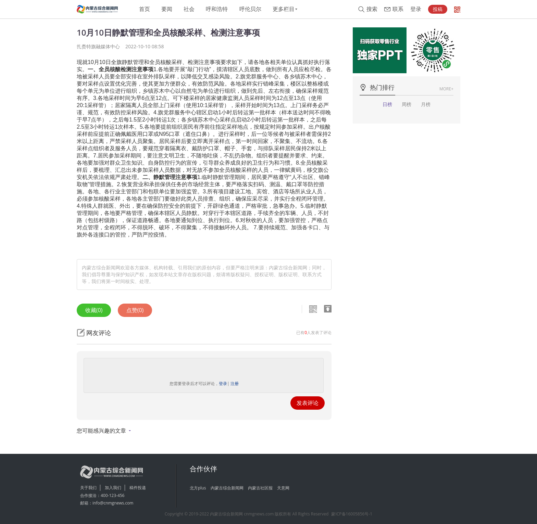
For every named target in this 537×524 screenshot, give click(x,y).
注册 (234, 383)
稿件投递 (137, 487)
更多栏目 (284, 9)
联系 (397, 9)
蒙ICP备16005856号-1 (351, 514)
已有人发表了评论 (314, 332)
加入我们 (113, 487)
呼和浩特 (217, 9)
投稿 (437, 9)
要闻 (166, 9)
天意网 (283, 488)
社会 (189, 9)
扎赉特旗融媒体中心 (98, 46)
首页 (144, 9)
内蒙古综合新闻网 (227, 488)
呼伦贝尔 (250, 9)
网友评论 (98, 333)
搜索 (371, 9)
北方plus (198, 488)
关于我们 (88, 487)
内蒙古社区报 (260, 488)
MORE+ (446, 89)
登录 (415, 9)
